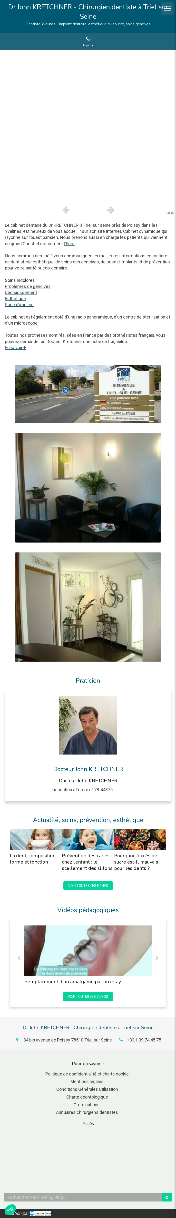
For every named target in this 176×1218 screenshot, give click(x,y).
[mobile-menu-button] (167, 8)
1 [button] (165, 213)
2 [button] (168, 213)
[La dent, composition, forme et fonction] (36, 839)
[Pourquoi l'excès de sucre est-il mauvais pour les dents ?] (140, 839)
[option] (88, 126)
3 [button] (172, 213)
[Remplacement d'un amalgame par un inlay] (88, 950)
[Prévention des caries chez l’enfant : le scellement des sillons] (88, 839)
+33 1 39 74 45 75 (144, 1039)
